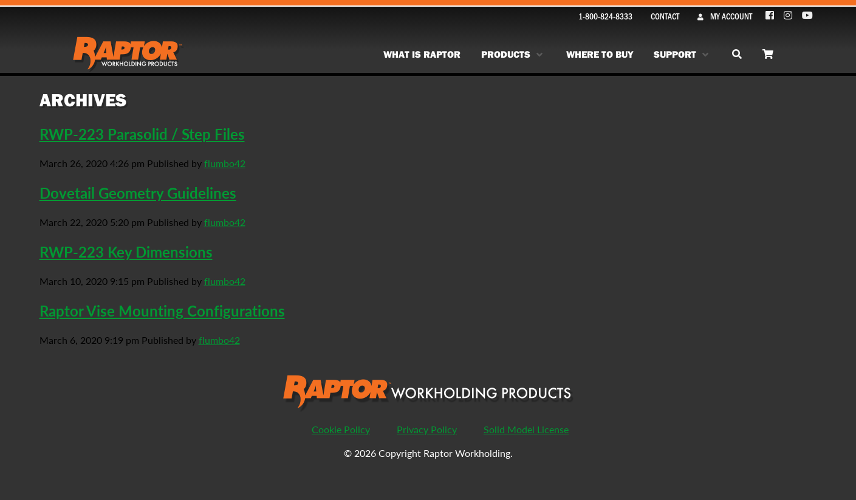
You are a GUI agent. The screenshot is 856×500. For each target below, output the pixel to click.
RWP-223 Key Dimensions (126, 251)
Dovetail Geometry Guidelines (137, 192)
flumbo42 (224, 163)
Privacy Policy (427, 429)
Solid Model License (526, 429)
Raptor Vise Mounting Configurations (162, 310)
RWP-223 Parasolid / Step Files (142, 133)
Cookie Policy (341, 429)
